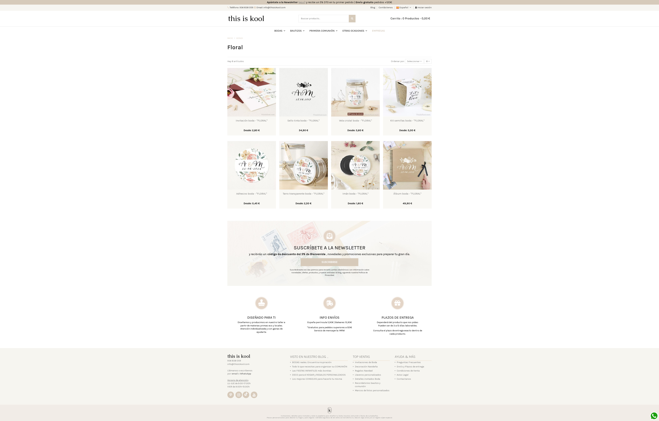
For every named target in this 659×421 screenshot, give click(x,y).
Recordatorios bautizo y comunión (367, 385)
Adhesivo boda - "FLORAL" (251, 193)
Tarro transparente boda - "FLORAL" (303, 193)
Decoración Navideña (366, 366)
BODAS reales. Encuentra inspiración (311, 362)
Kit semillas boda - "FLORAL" (407, 120)
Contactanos (404, 379)
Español (404, 7)
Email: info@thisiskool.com (271, 7)
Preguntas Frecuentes (409, 362)
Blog (373, 7)
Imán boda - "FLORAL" (356, 193)
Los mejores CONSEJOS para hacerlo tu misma (317, 379)
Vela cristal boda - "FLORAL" (355, 120)
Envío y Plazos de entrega (410, 366)
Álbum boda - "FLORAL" (407, 193)
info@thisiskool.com (238, 364)
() (301, 2)
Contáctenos (386, 7)
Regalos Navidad (363, 370)
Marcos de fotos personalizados (372, 390)
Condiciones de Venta (408, 370)
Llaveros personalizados (368, 374)
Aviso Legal (402, 374)
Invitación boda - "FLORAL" (252, 120)
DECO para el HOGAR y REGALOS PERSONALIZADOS (319, 374)
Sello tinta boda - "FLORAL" (303, 120)
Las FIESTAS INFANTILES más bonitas (311, 370)
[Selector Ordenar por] (414, 61)
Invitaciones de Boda (366, 362)
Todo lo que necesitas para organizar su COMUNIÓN (319, 366)
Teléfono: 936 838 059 (241, 7)
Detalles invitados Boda (367, 379)
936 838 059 (234, 360)
